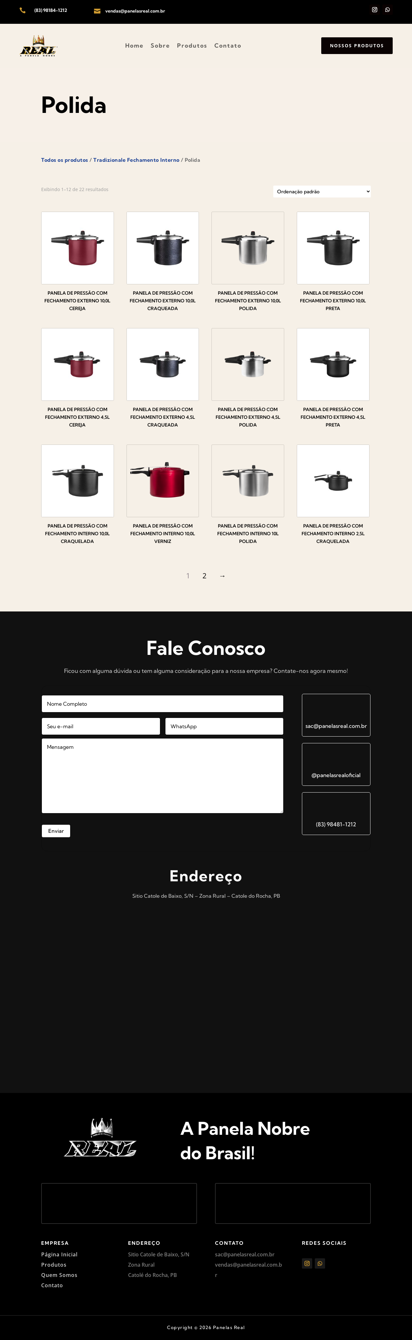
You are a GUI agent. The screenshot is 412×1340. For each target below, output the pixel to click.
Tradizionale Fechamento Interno (136, 160)
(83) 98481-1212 (336, 824)
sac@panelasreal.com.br (336, 725)
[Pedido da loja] (322, 191)
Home (134, 45)
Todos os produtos (64, 160)
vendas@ (226, 1264)
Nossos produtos (357, 45)
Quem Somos (59, 1275)
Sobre (160, 45)
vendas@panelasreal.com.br (135, 11)
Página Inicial (59, 1254)
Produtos (192, 45)
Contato (227, 45)
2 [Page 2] (204, 575)
